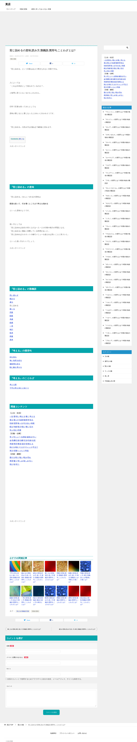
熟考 (11, 333)
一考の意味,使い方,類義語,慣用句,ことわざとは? (26, 596)
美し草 (107, 376)
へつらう (21, 451)
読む (15, 430)
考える (32, 416)
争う (11, 437)
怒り (17, 457)
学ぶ (11, 430)
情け (11, 464)
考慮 (11, 319)
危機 (13, 440)
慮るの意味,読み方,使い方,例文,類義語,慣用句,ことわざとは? (38, 576)
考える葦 (13, 385)
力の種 (107, 356)
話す (31, 427)
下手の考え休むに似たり (19, 388)
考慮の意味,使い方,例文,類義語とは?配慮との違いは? (85, 576)
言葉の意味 (23, 9)
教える (22, 416)
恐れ (29, 457)
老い (17, 416)
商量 (11, 336)
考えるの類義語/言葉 (23, 607)
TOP (10, 720)
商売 (15, 444)
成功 (23, 444)
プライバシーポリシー (67, 729)
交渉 (26, 440)
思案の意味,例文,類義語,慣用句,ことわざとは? (62, 575)
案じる (12, 309)
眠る (11, 427)
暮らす (16, 420)
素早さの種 (108, 361)
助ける (12, 447)
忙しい (16, 437)
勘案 (11, 316)
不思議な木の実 (110, 381)
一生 (11, 416)
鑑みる (12, 299)
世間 (15, 423)
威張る (29, 437)
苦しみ (20, 461)
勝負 (19, 444)
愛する (12, 457)
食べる (20, 423)
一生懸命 (23, 437)
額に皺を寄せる (16, 367)
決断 (22, 440)
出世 (34, 440)
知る (31, 420)
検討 (11, 329)
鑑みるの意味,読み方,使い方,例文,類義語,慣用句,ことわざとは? (26, 576)
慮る (11, 302)
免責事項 (53, 729)
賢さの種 (13, 59)
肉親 (33, 423)
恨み (25, 457)
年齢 (15, 427)
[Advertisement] (68, 27)
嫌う (15, 461)
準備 (11, 444)
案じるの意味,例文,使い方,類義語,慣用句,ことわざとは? (50, 576)
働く (27, 427)
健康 (25, 420)
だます (22, 447)
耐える (30, 444)
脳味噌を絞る (15, 364)
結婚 (21, 420)
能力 (19, 427)
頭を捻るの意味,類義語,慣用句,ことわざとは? (85, 596)
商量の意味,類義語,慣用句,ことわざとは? (62, 596)
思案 (11, 312)
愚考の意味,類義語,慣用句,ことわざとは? (73, 596)
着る (11, 420)
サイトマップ (10, 9)
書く (27, 416)
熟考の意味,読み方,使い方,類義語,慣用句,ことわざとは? (50, 597)
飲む (23, 427)
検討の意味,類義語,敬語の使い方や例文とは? (38, 596)
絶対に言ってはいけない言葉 (41, 9)
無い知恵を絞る (16, 360)
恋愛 (19, 430)
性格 (11, 423)
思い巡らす (14, 295)
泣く (31, 461)
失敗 (30, 440)
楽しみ (26, 461)
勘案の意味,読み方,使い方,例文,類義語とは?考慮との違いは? (73, 576)
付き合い (27, 423)
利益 (27, 451)
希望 (11, 461)
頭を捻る (13, 357)
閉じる (21, 139)
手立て (35, 447)
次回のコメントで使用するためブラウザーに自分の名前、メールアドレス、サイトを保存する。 (45, 675)
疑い (21, 457)
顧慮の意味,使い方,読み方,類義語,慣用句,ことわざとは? (15, 597)
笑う (17, 464)
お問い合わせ (82, 729)
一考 (11, 326)
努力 (11, 451)
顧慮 (11, 323)
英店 (8, 3)
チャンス (28, 447)
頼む (17, 447)
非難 (15, 451)
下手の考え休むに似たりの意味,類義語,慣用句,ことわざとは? (15, 576)
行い (34, 437)
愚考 (11, 340)
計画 (17, 440)
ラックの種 (108, 371)
